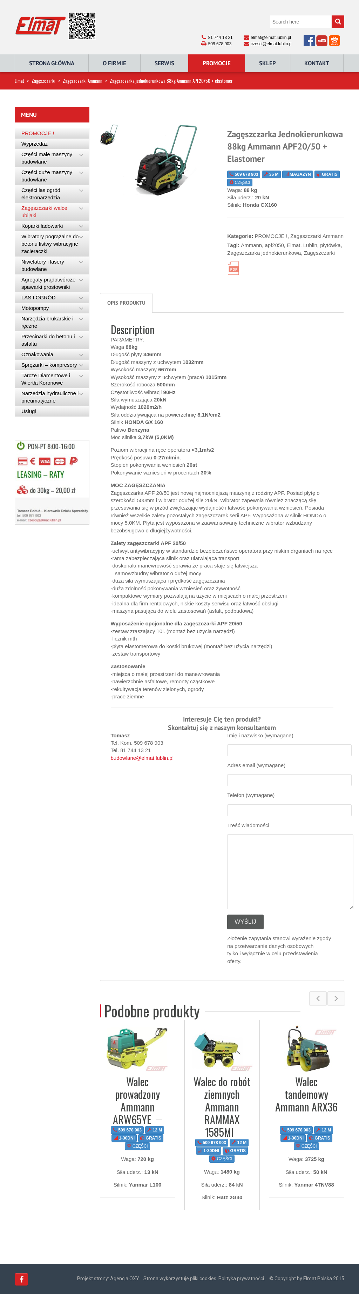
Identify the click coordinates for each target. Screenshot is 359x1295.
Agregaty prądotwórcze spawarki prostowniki (48, 283)
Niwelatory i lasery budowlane (42, 265)
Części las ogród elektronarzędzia (40, 193)
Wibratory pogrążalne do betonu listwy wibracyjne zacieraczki (50, 243)
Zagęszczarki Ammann (82, 80)
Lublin (310, 245)
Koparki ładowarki (42, 226)
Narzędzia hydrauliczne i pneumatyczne (50, 397)
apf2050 (274, 245)
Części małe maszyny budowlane (46, 158)
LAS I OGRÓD (38, 297)
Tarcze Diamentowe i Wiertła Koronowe (45, 379)
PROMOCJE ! (271, 236)
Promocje (217, 63)
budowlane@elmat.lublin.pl (142, 758)
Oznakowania (37, 354)
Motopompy (35, 308)
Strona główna (51, 63)
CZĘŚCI (239, 182)
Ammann (251, 245)
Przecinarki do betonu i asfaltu (48, 340)
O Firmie (114, 63)
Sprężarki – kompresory (49, 365)
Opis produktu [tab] (126, 302)
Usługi (28, 411)
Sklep (267, 63)
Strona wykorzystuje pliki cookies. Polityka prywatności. (204, 1279)
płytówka (330, 245)
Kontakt (316, 63)
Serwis (164, 63)
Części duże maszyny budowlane (46, 175)
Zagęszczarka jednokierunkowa (264, 253)
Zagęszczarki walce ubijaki (44, 211)
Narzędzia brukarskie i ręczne (47, 322)
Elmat (19, 80)
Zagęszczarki (43, 80)
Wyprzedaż (34, 144)
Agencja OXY (124, 1279)
